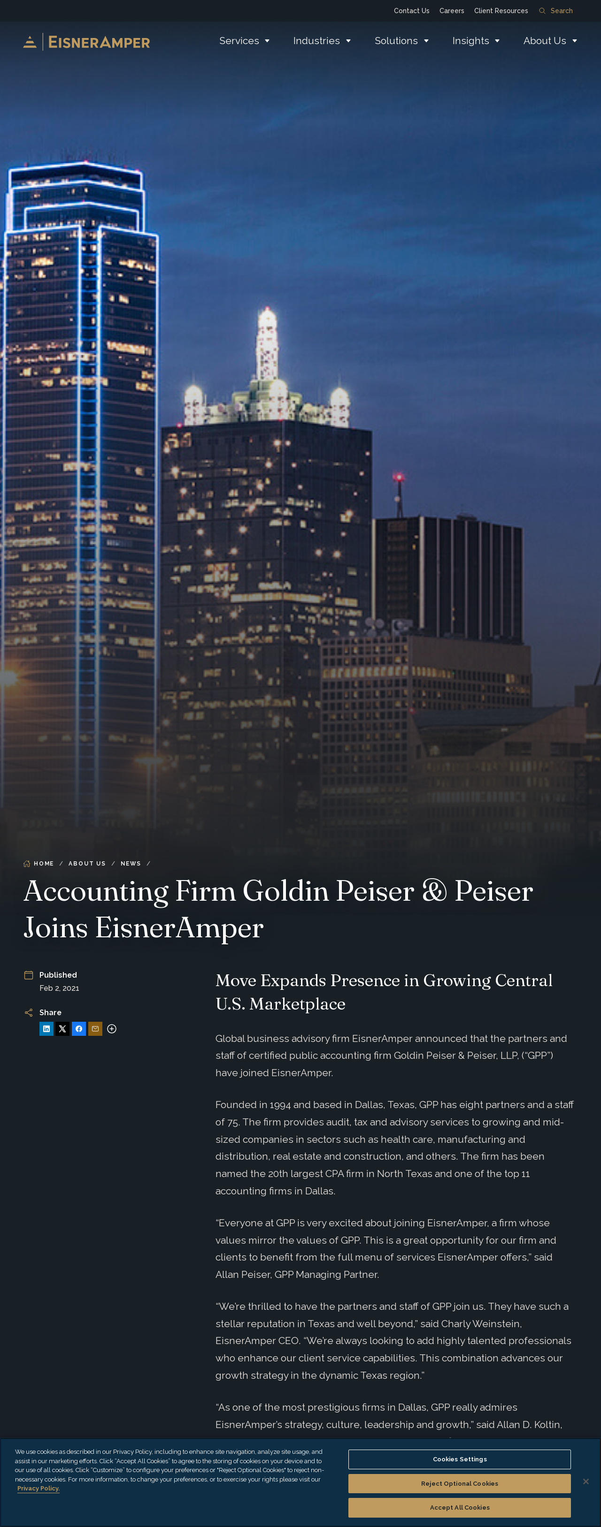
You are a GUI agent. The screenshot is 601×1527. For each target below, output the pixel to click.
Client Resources (501, 11)
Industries (316, 40)
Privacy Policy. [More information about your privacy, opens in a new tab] (38, 1488)
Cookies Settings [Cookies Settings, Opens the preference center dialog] (460, 1459)
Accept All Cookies (460, 1507)
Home (38, 863)
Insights (471, 40)
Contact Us (412, 11)
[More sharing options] (112, 1029)
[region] (300, 1482)
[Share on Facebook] (79, 1029)
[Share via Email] (95, 1029)
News (131, 863)
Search (556, 11)
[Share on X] (62, 1029)
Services (239, 40)
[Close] (586, 1481)
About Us (545, 40)
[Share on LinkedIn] (46, 1029)
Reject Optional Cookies (459, 1483)
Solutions (396, 40)
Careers (451, 11)
